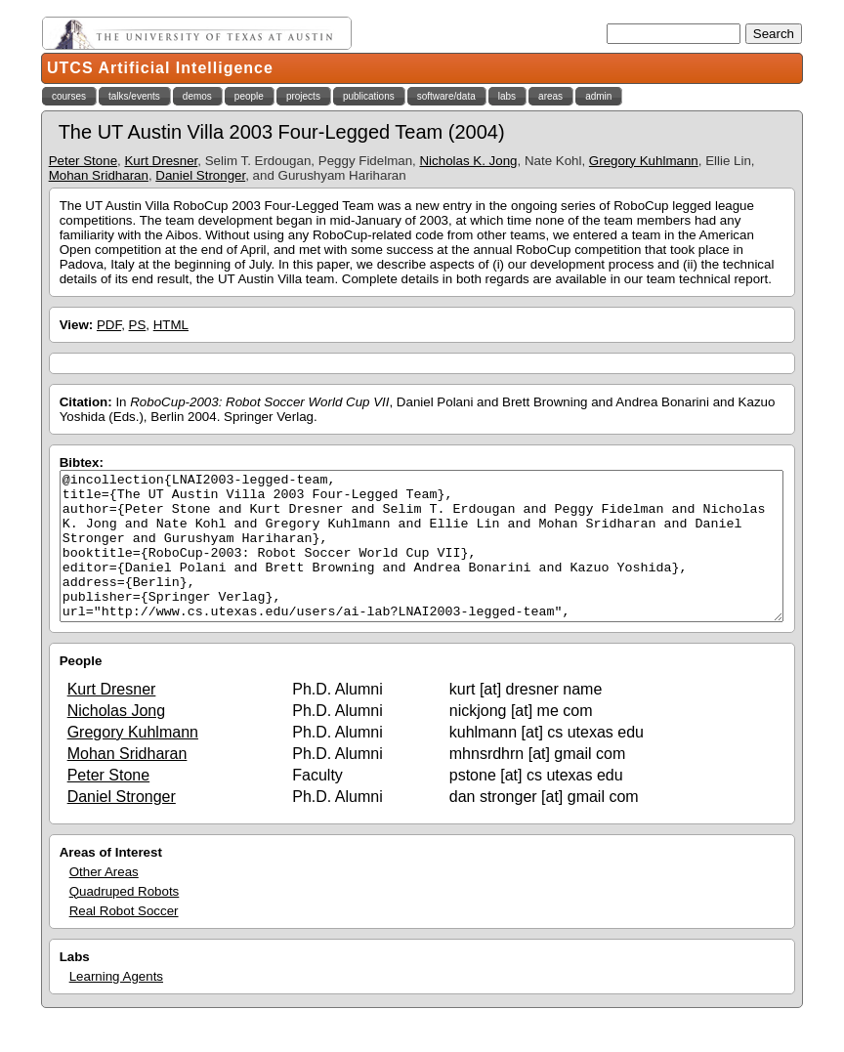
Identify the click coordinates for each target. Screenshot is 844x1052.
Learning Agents (116, 1005)
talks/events (134, 96)
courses (69, 96)
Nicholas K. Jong (468, 160)
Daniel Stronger (200, 175)
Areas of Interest (111, 881)
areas (550, 96)
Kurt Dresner (160, 160)
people (249, 96)
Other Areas (104, 901)
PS (138, 324)
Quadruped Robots (124, 920)
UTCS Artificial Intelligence (160, 68)
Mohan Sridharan (98, 175)
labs (507, 96)
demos (197, 96)
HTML (171, 324)
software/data (446, 96)
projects (303, 96)
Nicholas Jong (116, 740)
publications (369, 96)
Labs (75, 986)
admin (598, 96)
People (81, 690)
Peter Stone (83, 160)
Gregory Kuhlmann (643, 160)
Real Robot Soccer (124, 940)
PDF (109, 324)
